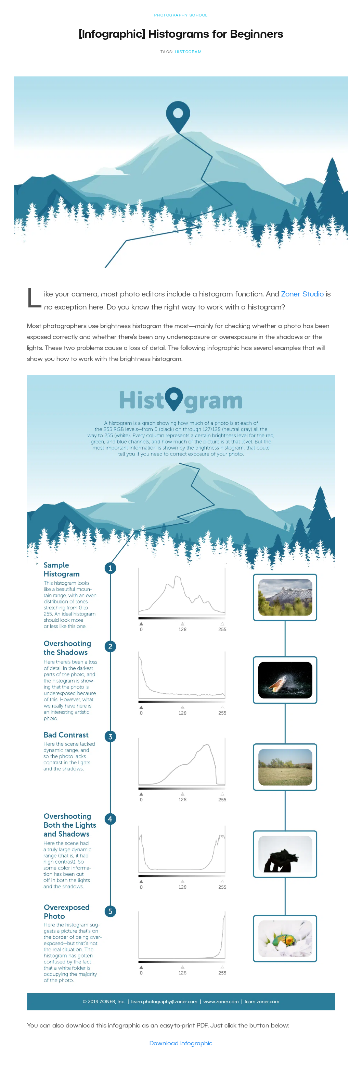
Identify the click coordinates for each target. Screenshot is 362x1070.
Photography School (181, 15)
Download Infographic (181, 1043)
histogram (188, 52)
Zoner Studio (302, 294)
